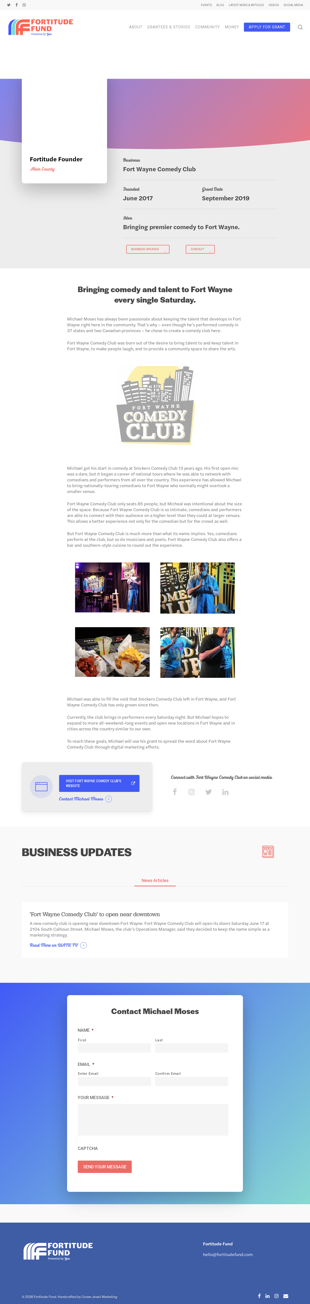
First (82, 1042)
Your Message (95, 1099)
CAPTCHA (88, 1157)
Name (85, 1032)
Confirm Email (168, 1075)
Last (159, 1042)
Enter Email (88, 1075)
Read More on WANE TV (54, 947)
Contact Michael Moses (81, 799)
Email (86, 1066)
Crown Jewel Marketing (99, 1296)
